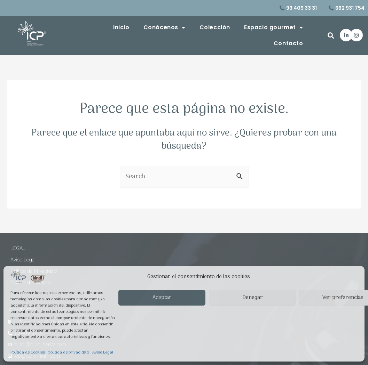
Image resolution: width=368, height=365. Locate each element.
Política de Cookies (27, 352)
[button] (331, 35)
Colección (214, 27)
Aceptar (162, 297)
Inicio (121, 27)
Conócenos (164, 27)
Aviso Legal (102, 352)
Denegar (252, 297)
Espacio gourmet (273, 27)
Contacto (288, 43)
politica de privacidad (68, 352)
